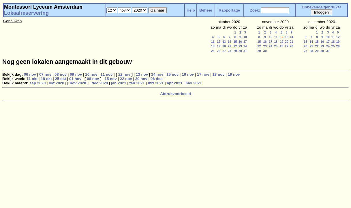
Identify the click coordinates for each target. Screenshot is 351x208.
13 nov (142, 74)
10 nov (91, 74)
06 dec (157, 79)
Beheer (205, 10)
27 (224, 51)
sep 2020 (37, 83)
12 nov (124, 74)
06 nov (30, 74)
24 (245, 46)
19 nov (234, 74)
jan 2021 (118, 83)
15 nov (172, 74)
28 (229, 51)
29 (235, 51)
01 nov (75, 79)
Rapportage (229, 10)
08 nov (61, 74)
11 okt (32, 79)
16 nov (188, 74)
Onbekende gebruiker (321, 7)
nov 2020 (78, 83)
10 (245, 37)
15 (235, 41)
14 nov (157, 74)
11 (213, 41)
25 (213, 51)
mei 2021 (193, 83)
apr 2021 (174, 83)
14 (229, 41)
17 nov (203, 74)
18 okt (46, 79)
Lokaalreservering (26, 13)
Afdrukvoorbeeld (175, 94)
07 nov (45, 74)
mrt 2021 (156, 83)
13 (224, 41)
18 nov (218, 74)
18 (213, 46)
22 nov (126, 79)
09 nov (76, 74)
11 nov (106, 74)
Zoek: (255, 10)
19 (218, 46)
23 (240, 46)
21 (229, 46)
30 (240, 51)
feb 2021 (136, 83)
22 (235, 46)
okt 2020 (56, 83)
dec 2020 (100, 83)
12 (218, 41)
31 (245, 51)
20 (224, 46)
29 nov (141, 79)
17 (245, 41)
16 (240, 41)
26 (218, 51)
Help (191, 10)
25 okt (60, 79)
